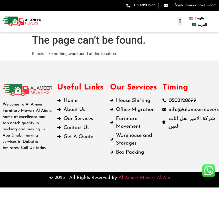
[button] (179, 21)
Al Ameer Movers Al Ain (144, 177)
